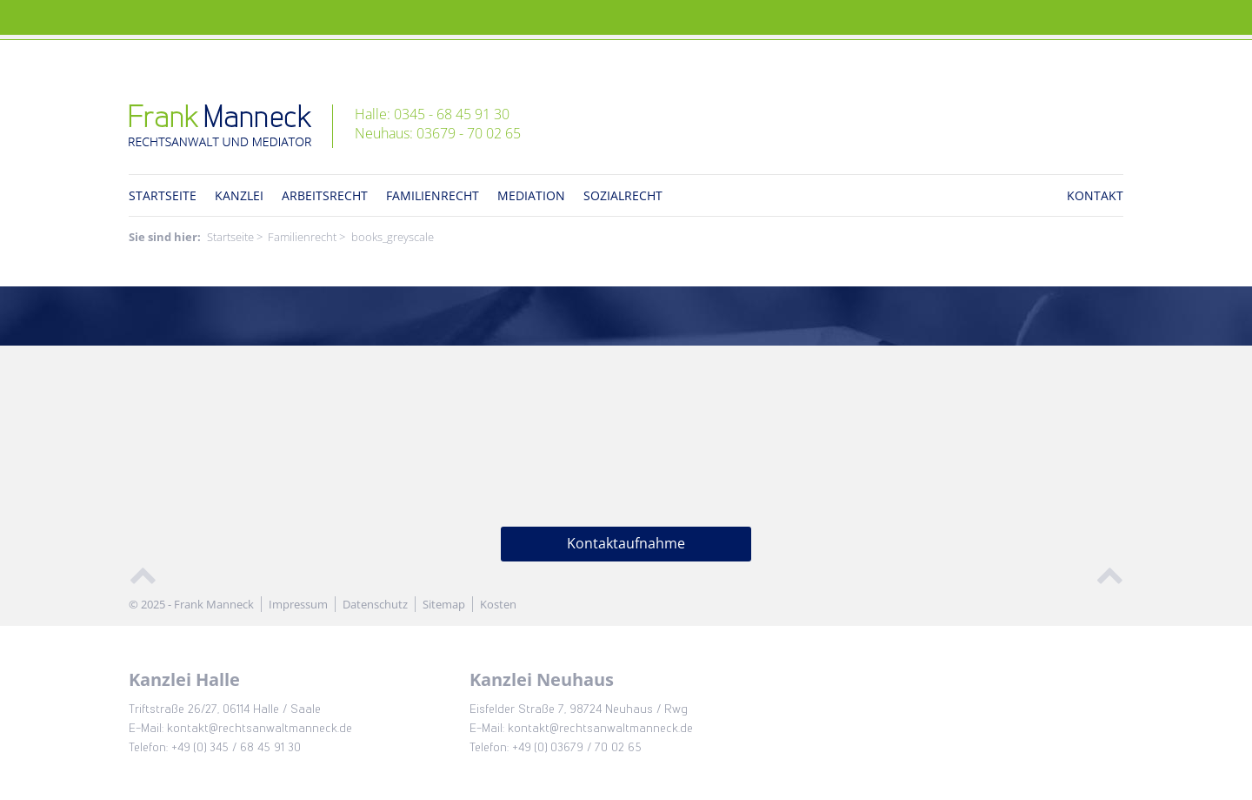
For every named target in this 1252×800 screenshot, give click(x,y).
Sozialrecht (623, 195)
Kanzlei (239, 195)
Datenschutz (375, 604)
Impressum (298, 604)
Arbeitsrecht (325, 195)
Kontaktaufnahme (626, 543)
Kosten (498, 604)
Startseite (162, 195)
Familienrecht (432, 195)
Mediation (531, 195)
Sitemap (444, 604)
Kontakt (1095, 195)
